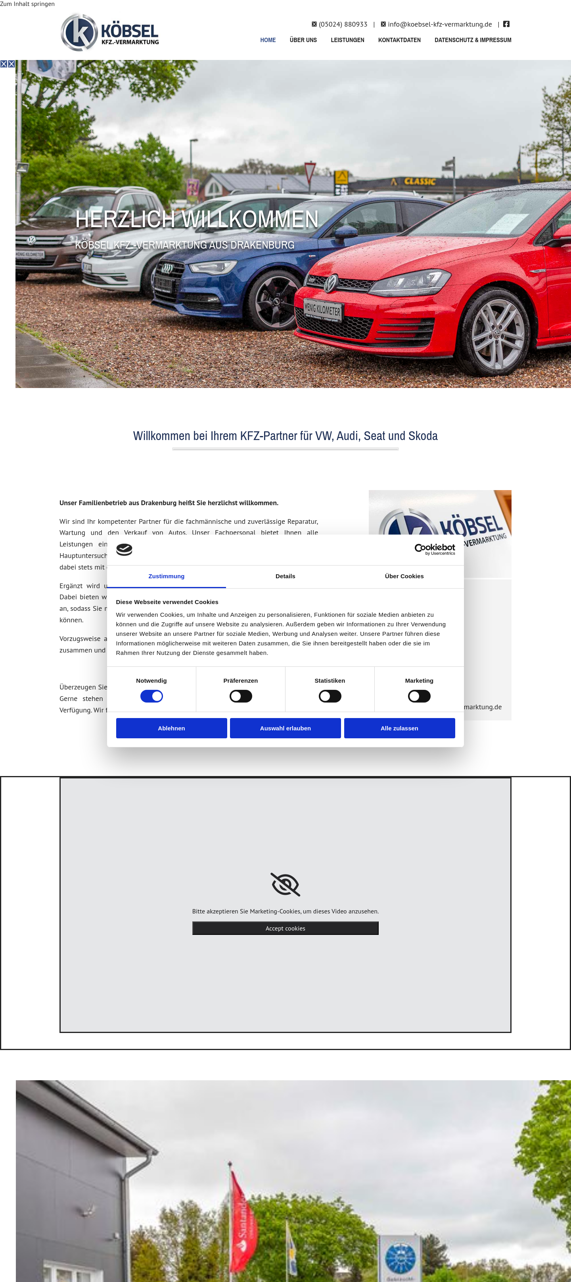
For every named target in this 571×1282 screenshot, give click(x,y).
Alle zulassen (399, 728)
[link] (285, 885)
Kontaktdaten (399, 39)
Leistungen (347, 39)
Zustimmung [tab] (167, 576)
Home (268, 39)
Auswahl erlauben (285, 728)
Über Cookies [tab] (404, 576)
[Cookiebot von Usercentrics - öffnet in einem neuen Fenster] (420, 550)
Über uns (303, 39)
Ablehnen (171, 728)
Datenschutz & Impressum (473, 39)
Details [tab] (285, 576)
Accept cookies (285, 928)
